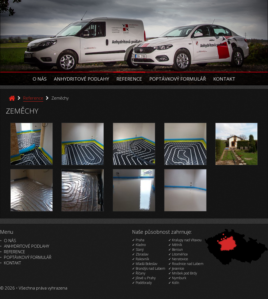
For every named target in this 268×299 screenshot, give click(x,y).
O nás (40, 79)
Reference (129, 79)
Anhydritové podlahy (81, 79)
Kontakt (224, 79)
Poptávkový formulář (177, 79)
